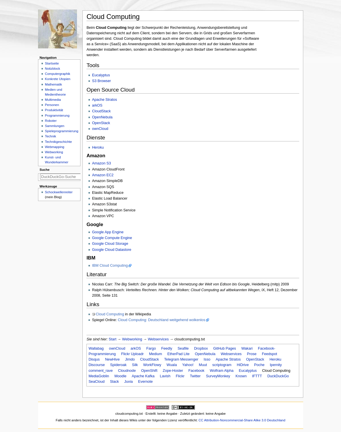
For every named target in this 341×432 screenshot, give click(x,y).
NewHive (112, 359)
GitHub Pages (224, 348)
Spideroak (118, 365)
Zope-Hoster (173, 371)
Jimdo (130, 359)
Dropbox (201, 348)
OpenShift (149, 371)
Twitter (195, 376)
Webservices (158, 339)
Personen (52, 105)
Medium (155, 354)
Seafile (183, 348)
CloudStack (101, 111)
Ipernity (276, 365)
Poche (259, 365)
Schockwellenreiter (59, 192)
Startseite (52, 63)
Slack (114, 382)
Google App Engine (107, 232)
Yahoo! (187, 365)
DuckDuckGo (278, 376)
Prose (252, 354)
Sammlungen (54, 126)
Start (112, 339)
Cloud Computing (110, 314)
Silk (135, 365)
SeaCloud (96, 382)
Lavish (165, 376)
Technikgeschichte (58, 141)
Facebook (197, 371)
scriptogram (221, 365)
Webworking (132, 339)
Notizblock (52, 68)
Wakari (247, 348)
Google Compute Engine (112, 238)
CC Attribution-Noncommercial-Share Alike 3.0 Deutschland (242, 420)
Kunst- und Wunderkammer (56, 160)
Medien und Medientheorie (55, 92)
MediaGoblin (98, 376)
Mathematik (53, 84)
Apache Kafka (143, 376)
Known (241, 376)
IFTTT (257, 376)
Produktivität (54, 110)
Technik (50, 136)
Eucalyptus (101, 75)
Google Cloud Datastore (111, 250)
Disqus (94, 359)
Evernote (145, 382)
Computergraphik (57, 73)
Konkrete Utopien (58, 79)
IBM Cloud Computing (110, 266)
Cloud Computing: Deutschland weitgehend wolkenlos (161, 320)
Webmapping (54, 147)
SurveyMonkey (218, 376)
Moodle (120, 376)
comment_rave (100, 371)
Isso (207, 359)
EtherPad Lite (178, 354)
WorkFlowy (152, 365)
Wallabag (95, 348)
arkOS (97, 105)
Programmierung (57, 115)
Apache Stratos (104, 100)
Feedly (166, 348)
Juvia (128, 382)
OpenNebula (102, 117)
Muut (203, 365)
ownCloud (100, 129)
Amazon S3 (101, 163)
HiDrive (243, 365)
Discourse (96, 365)
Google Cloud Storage (110, 244)
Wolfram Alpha (221, 371)
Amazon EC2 (103, 175)
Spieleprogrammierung (61, 131)
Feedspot (269, 354)
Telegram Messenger (181, 359)
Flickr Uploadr (132, 354)
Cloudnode (127, 371)
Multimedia (53, 99)
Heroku (98, 147)
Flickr (180, 376)
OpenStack (101, 123)
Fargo (151, 348)
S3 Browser (101, 81)
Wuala (172, 365)
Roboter (51, 120)
